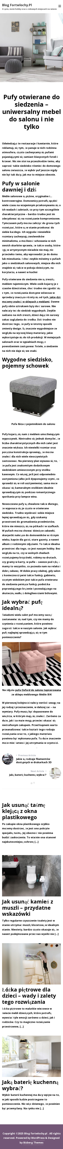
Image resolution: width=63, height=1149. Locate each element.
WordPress (38, 1137)
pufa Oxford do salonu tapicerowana (38, 690)
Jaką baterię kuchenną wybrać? (30, 1085)
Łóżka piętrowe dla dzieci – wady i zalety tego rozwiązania (29, 995)
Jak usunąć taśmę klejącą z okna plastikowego (23, 811)
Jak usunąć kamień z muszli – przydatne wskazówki (27, 907)
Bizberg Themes (33, 1142)
